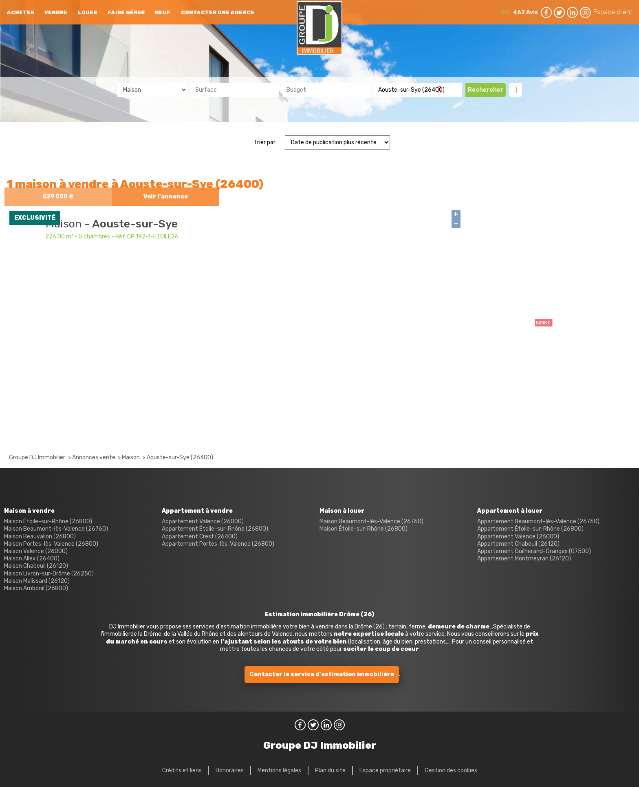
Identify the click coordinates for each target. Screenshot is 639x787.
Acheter (20, 12)
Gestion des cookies (451, 770)
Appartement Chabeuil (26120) (518, 543)
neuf (162, 12)
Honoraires (230, 770)
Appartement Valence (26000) (203, 521)
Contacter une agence (217, 12)
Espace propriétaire (385, 770)
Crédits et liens (182, 770)
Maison (65, 223)
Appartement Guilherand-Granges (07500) (534, 551)
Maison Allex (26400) (31, 558)
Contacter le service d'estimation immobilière (321, 674)
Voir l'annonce (165, 196)
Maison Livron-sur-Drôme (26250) (49, 573)
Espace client (612, 12)
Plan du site (330, 770)
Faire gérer (126, 12)
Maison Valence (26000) (36, 551)
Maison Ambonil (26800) (36, 588)
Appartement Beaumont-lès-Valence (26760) (538, 521)
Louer (87, 12)
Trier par (264, 142)
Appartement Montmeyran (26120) (524, 558)
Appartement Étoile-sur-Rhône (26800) (215, 528)
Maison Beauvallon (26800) (40, 536)
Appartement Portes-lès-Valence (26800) (218, 543)
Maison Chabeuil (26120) (36, 565)
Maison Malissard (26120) (37, 581)
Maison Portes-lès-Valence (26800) (51, 543)
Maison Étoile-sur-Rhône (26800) (48, 521)
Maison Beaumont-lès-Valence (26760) (56, 528)
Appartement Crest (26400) (200, 536)
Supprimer (443, 89)
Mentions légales (279, 770)
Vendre (55, 12)
